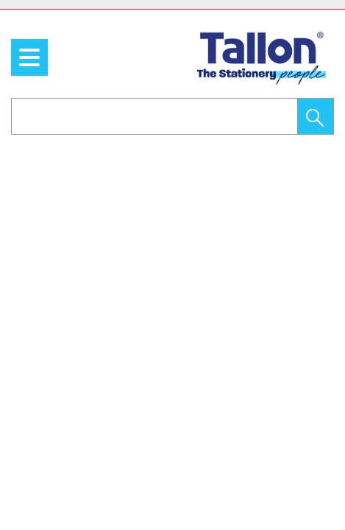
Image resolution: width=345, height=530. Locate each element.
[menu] (29, 57)
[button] (315, 116)
